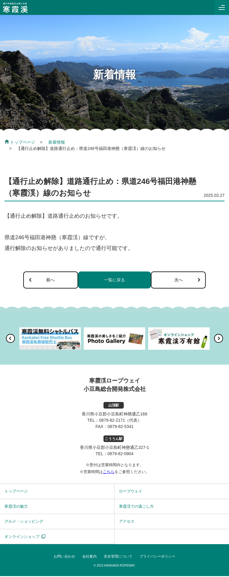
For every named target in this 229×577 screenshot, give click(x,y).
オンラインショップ (21, 537)
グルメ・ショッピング (23, 522)
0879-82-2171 (112, 421)
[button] (10, 339)
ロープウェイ (130, 492)
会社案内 (89, 557)
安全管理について (118, 557)
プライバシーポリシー (157, 557)
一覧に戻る (114, 280)
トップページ (19, 142)
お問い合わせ (64, 557)
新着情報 (56, 142)
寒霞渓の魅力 (16, 507)
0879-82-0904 (120, 454)
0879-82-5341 (121, 427)
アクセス (126, 522)
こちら (108, 472)
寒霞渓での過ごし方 (136, 507)
